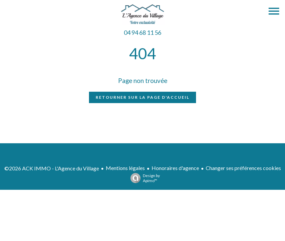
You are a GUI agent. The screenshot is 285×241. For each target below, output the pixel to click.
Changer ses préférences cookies (243, 168)
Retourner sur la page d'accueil (142, 97)
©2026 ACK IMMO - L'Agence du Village (51, 168)
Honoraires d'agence (175, 168)
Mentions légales (125, 168)
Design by (143, 178)
